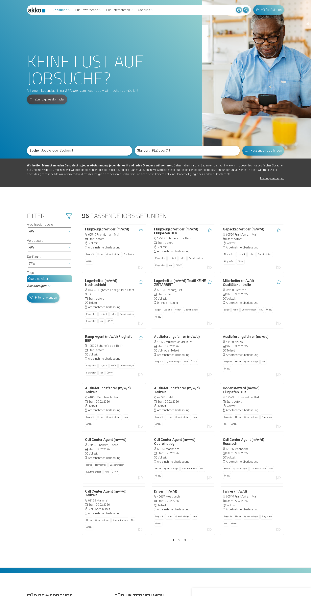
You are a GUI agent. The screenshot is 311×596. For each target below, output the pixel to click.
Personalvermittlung (128, 553)
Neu (171, 215)
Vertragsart (49, 195)
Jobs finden (35, 539)
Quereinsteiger (38, 229)
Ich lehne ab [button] (238, 582)
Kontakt (32, 576)
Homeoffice (100, 405)
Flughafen (129, 204)
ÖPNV (89, 211)
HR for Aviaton (124, 539)
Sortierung (49, 211)
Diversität (33, 560)
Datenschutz (105, 576)
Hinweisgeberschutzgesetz (74, 576)
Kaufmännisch (94, 412)
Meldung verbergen (272, 129)
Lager (158, 258)
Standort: (143, 101)
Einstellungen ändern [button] (265, 582)
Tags (30, 223)
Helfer (100, 204)
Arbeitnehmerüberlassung (132, 546)
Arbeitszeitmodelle (49, 179)
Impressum (125, 576)
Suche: (34, 101)
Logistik (90, 204)
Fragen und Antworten (42, 553)
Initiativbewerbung (39, 546)
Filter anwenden (43, 248)
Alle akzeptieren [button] (214, 582)
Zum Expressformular (47, 50)
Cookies (47, 576)
